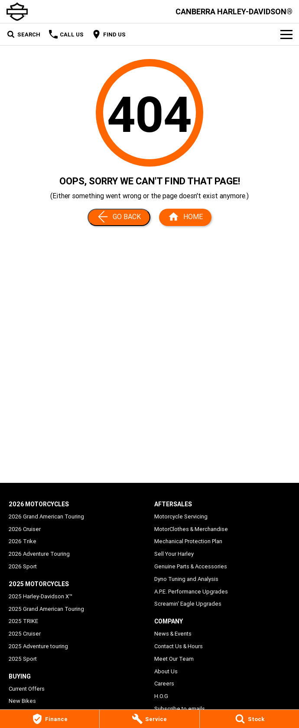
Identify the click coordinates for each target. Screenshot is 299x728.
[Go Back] (119, 217)
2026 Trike (22, 541)
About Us (166, 671)
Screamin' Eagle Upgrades (187, 603)
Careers (164, 683)
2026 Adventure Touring (39, 553)
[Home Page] (185, 217)
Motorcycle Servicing (181, 516)
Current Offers (27, 688)
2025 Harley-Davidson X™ (40, 596)
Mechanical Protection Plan (188, 541)
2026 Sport (23, 566)
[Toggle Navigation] (286, 34)
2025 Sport (23, 658)
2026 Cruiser (25, 529)
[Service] (149, 719)
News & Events (173, 633)
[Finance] (49, 719)
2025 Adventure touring (38, 646)
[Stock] (249, 719)
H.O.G (161, 696)
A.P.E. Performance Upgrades (191, 591)
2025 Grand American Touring (46, 609)
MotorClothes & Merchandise (191, 529)
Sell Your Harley (174, 553)
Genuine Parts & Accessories (190, 566)
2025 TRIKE (23, 621)
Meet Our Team (174, 658)
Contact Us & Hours (178, 646)
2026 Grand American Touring (46, 516)
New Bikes (22, 701)
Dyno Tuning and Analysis (186, 579)
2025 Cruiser (25, 633)
